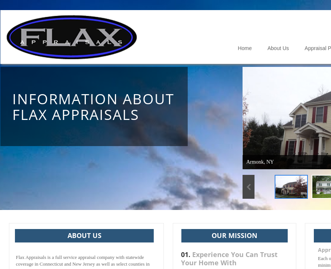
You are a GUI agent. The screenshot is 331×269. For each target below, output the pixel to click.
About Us (278, 48)
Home (245, 48)
